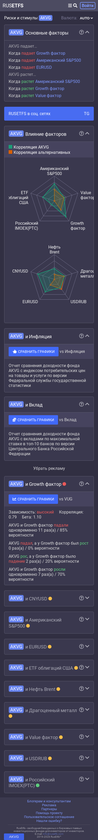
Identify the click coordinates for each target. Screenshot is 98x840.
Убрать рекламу (49, 468)
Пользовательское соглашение (49, 817)
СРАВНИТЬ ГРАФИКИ (34, 351)
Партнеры (49, 809)
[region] (49, 409)
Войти (88, 5)
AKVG (14, 837)
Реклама (49, 805)
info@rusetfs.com (53, 833)
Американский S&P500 (58, 60)
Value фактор (48, 95)
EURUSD (44, 67)
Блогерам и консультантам (49, 801)
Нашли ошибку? (49, 821)
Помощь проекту (49, 813)
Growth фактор (50, 53)
